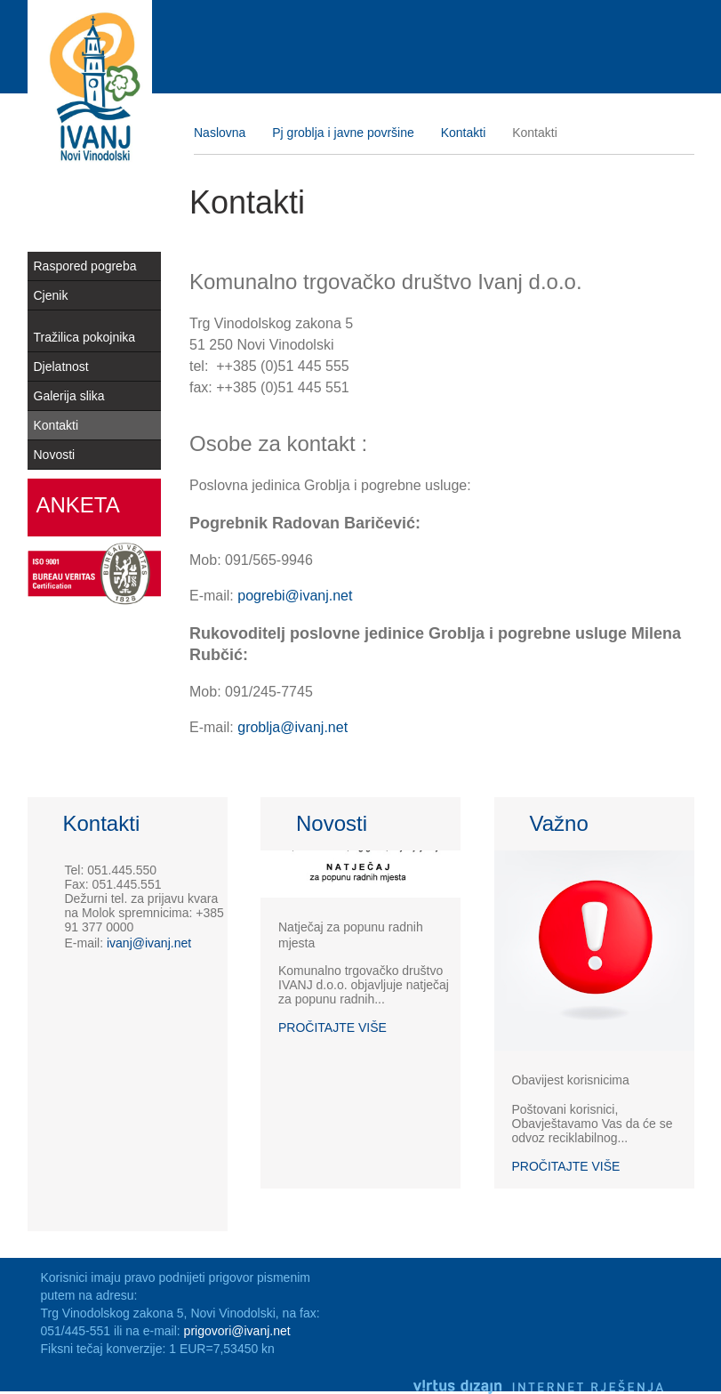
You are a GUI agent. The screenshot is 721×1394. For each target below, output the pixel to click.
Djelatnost (61, 366)
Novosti (55, 454)
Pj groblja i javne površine (343, 132)
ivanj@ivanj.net (149, 943)
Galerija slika (69, 396)
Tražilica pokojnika (85, 337)
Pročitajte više (332, 1027)
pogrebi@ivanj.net (294, 595)
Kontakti (56, 425)
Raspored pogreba (85, 266)
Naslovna (219, 132)
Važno (559, 824)
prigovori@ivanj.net (237, 1331)
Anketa (78, 505)
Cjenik (51, 295)
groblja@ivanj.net (292, 727)
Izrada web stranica (689, 1362)
